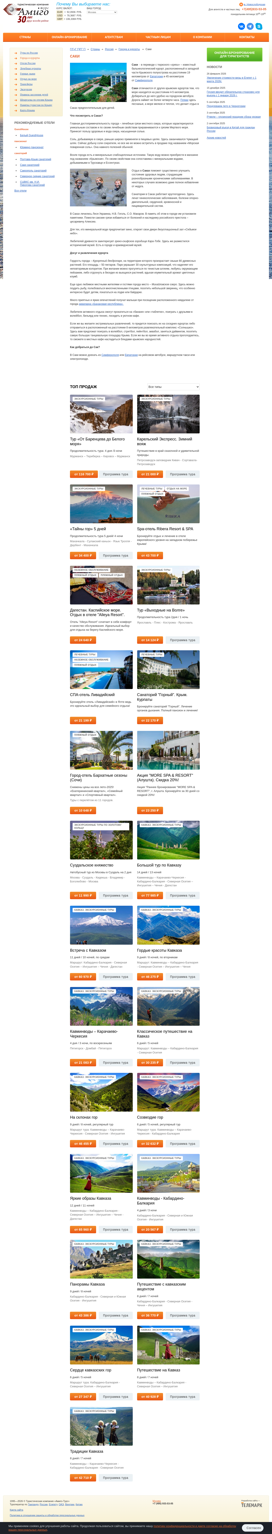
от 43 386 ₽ (83, 1315)
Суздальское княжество (91, 865)
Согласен (253, 1528)
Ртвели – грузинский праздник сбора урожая (234, 116)
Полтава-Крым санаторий (35, 159)
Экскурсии (26, 89)
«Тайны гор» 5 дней (88, 529)
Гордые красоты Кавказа (159, 950)
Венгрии (69, 1504)
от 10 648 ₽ (83, 810)
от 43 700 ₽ (150, 555)
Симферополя (143, 80)
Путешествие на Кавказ (158, 1370)
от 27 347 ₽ (83, 1396)
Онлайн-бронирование (69, 37)
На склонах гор (83, 1117)
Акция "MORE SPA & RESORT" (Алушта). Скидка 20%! (165, 777)
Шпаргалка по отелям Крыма (36, 99)
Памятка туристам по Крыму (36, 105)
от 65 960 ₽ (83, 1229)
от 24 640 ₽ (83, 640)
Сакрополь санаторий (33, 170)
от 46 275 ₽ (150, 976)
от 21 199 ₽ (83, 720)
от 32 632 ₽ (150, 1143)
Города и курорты (30, 57)
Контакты (246, 37)
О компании (202, 37)
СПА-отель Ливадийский (92, 695)
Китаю (79, 1504)
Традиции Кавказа (86, 1451)
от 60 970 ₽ (83, 976)
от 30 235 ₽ (150, 1062)
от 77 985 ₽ (150, 895)
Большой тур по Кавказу (159, 865)
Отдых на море (28, 78)
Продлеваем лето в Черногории (226, 106)
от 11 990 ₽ (83, 895)
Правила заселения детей (34, 94)
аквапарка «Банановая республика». (101, 304)
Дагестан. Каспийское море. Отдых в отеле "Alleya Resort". (97, 612)
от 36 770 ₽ (150, 1315)
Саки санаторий (29, 164)
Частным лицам (158, 37)
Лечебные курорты (30, 68)
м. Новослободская (254, 4)
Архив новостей (216, 137)
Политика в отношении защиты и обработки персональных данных (47, 1515)
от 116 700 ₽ (84, 474)
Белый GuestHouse (31, 135)
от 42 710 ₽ (83, 1478)
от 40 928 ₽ (150, 1396)
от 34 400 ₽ (83, 555)
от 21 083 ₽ (83, 1062)
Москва (157, 1501)
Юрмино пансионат (32, 147)
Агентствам (114, 37)
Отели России (28, 63)
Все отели (20, 190)
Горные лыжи (27, 73)
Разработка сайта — (251, 1503)
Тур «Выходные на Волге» (161, 610)
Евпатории (156, 76)
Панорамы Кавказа (87, 1284)
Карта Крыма (27, 110)
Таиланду (33, 1504)
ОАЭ (61, 1504)
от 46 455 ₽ (83, 1143)
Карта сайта (16, 1510)
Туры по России (29, 52)
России (44, 1504)
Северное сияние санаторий (37, 176)
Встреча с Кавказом (88, 950)
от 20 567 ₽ (150, 1229)
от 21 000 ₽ (150, 474)
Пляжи (184, 100)
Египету (53, 1504)
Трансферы (26, 84)
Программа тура (115, 474)
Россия (109, 49)
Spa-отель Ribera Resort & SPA (165, 529)
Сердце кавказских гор (90, 1370)
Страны (25, 37)
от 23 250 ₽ (150, 810)
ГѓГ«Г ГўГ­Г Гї (78, 49)
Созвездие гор (150, 1117)
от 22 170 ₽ (150, 720)
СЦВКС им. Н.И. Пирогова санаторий (32, 183)
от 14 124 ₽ (150, 640)
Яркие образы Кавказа (90, 1198)
